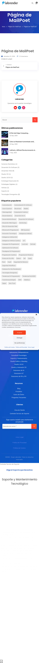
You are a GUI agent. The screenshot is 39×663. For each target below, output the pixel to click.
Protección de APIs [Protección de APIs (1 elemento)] (8, 258)
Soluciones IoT (19, 373)
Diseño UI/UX (5, 178)
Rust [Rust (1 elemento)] (3, 262)
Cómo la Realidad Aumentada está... (22, 142)
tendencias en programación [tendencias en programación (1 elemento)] (11, 276)
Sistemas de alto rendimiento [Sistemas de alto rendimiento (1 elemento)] (11, 269)
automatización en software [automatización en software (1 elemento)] (23, 205)
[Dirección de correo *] (19, 426)
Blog (18, 388)
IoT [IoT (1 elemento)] (24, 241)
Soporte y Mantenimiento (18, 358)
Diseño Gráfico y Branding (18, 361)
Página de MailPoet (14, 27)
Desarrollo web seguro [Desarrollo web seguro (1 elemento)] (9, 223)
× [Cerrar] (1, 661)
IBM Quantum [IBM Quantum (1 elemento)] (25, 230)
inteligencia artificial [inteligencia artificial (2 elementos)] (25, 233)
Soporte (4, 191)
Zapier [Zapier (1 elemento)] (4, 283)
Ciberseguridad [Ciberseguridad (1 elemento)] (6, 212)
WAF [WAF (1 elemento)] (19, 280)
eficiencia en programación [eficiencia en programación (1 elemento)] (10, 230)
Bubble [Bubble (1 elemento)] (26, 209)
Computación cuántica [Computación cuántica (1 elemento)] (21, 212)
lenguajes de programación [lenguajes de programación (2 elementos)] (10, 244)
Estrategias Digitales (8, 184)
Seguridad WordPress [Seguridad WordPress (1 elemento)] (8, 265)
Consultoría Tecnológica (18, 355)
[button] (36, 314)
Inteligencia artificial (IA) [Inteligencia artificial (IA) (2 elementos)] (9, 237)
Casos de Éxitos (18, 394)
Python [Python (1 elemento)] (19, 258)
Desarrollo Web (6, 171)
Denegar (19, 338)
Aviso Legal (31, 347)
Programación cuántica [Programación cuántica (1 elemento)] (9, 255)
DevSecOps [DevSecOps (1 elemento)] (22, 223)
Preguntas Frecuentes (19, 397)
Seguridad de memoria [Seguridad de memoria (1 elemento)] (21, 262)
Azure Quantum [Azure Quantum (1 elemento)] (7, 209)
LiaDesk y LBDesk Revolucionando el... (23, 150)
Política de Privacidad (21, 347)
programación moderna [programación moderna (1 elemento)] (26, 255)
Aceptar (19, 333)
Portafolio (19, 391)
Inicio (3, 27)
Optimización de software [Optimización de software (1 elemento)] (10, 248)
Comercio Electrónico (8, 164)
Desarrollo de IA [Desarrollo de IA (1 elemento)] (20, 216)
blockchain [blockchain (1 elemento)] (18, 209)
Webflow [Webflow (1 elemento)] (27, 280)
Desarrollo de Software (9, 167)
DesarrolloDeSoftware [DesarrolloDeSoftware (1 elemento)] (9, 219)
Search (35, 119)
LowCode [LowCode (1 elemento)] (25, 244)
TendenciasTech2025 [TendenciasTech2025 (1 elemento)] (29, 276)
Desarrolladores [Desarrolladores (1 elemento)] (7, 216)
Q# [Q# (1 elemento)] (24, 258)
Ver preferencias (19, 343)
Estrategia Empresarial (8, 181)
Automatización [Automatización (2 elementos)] (7, 205)
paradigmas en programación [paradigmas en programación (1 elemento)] (11, 251)
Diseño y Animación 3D (18, 367)
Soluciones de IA (18, 370)
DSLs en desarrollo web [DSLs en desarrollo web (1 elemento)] (9, 226)
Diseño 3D (4, 174)
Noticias (4, 188)
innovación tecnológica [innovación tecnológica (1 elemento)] (9, 233)
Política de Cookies (10, 347)
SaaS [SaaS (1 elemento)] (9, 262)
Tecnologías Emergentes (9, 194)
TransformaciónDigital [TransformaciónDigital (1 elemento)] (9, 280)
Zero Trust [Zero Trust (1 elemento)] (12, 283)
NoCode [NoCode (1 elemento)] (32, 244)
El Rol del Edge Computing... (19, 133)
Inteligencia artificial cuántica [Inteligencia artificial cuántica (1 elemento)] (11, 241)
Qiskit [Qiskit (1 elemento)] (30, 258)
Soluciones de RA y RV (18, 376)
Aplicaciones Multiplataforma (18, 352)
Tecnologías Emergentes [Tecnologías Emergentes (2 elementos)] (9, 273)
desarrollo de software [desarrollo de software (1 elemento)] (26, 219)
